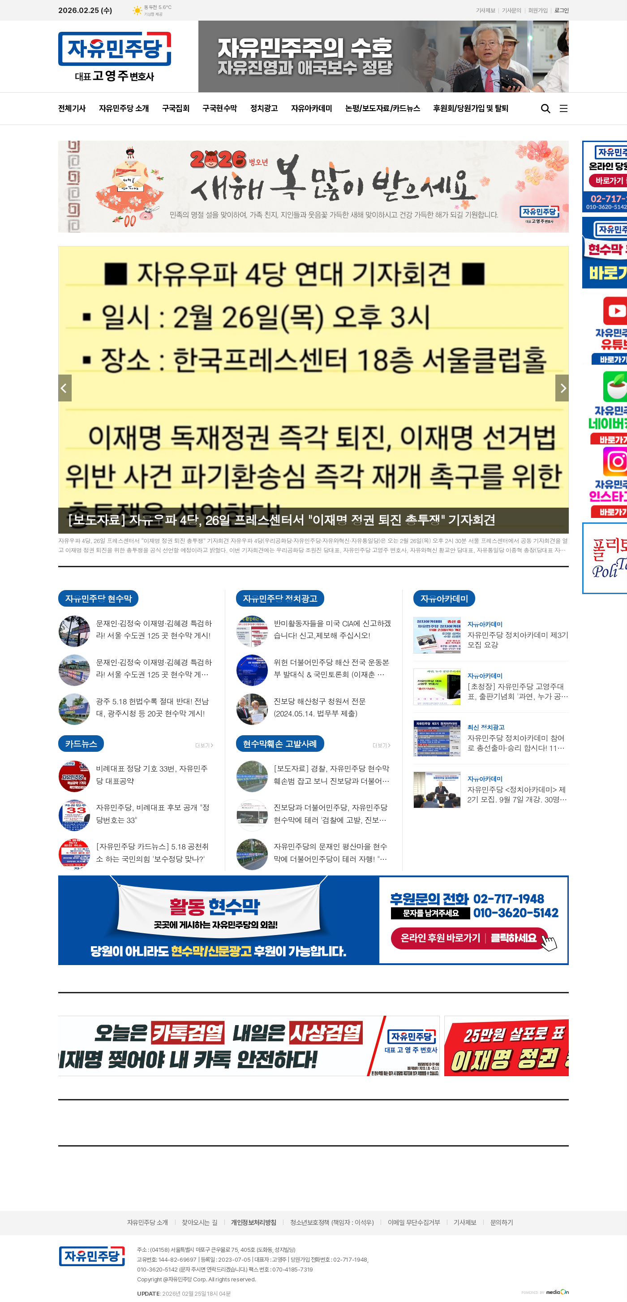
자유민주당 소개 (147, 1223)
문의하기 (501, 1223)
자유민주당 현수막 (98, 598)
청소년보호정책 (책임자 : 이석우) (332, 1223)
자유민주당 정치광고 (280, 598)
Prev (65, 388)
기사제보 (485, 10)
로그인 (561, 10)
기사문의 (511, 10)
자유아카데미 (444, 598)
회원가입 (537, 10)
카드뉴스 (81, 743)
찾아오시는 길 (199, 1223)
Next (562, 388)
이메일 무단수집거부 (414, 1223)
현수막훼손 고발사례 (280, 743)
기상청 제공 (153, 14)
